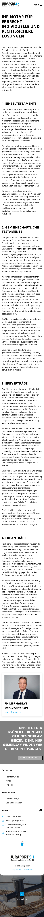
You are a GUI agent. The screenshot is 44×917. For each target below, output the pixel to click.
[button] (37, 4)
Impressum (16, 869)
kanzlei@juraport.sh (15, 820)
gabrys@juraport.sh (13, 712)
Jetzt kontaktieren (30, 757)
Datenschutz (28, 869)
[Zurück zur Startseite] (11, 4)
